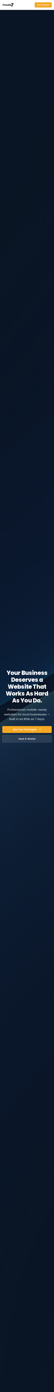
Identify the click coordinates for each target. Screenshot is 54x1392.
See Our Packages (27, 729)
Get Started (43, 4)
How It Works (27, 739)
